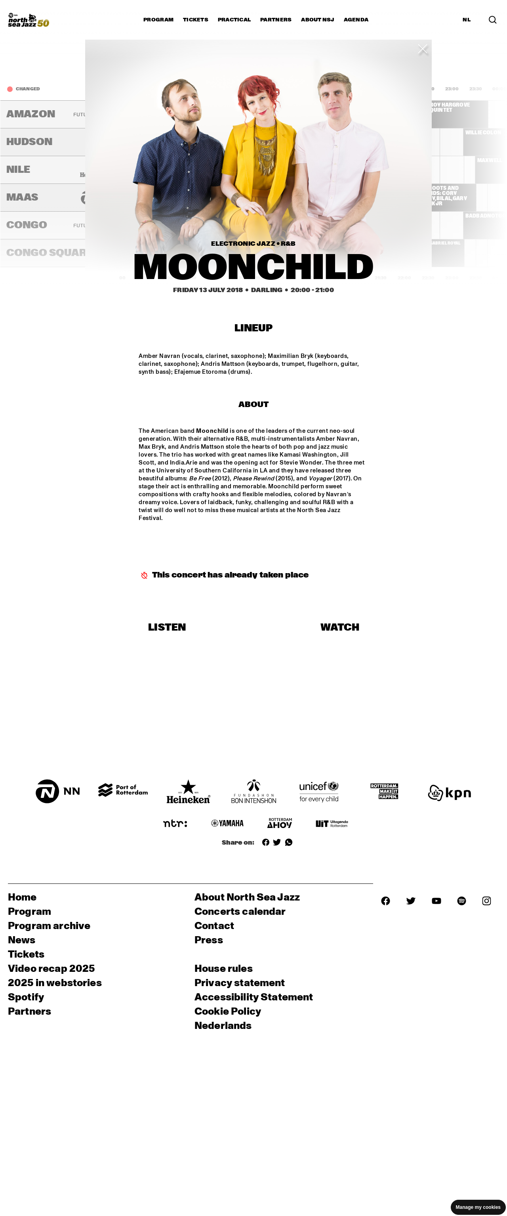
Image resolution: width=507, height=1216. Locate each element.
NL (467, 19)
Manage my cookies (478, 1207)
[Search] (492, 20)
